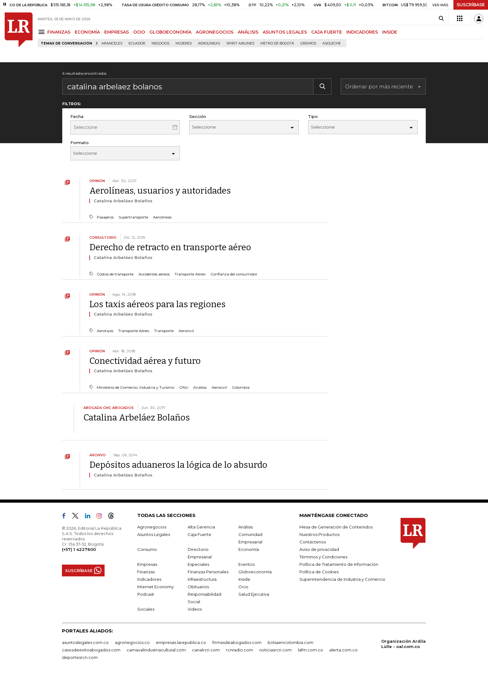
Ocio (243, 586)
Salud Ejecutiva (253, 594)
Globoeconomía (255, 571)
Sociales (145, 609)
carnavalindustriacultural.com (156, 649)
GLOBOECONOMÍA (170, 32)
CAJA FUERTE (326, 32)
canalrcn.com (206, 649)
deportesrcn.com (80, 657)
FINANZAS (58, 32)
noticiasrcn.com (275, 649)
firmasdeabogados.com (236, 642)
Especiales (198, 564)
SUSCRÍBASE (471, 4)
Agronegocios (151, 526)
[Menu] (42, 32)
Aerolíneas (209, 43)
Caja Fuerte (199, 534)
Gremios (308, 43)
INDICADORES (362, 32)
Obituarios (198, 586)
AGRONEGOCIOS (214, 32)
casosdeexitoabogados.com (91, 649)
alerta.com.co (343, 649)
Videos (195, 609)
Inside (244, 579)
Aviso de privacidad (319, 549)
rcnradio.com (239, 649)
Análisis (245, 526)
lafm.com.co (310, 649)
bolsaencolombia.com (290, 642)
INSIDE (389, 32)
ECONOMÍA (87, 32)
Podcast (145, 594)
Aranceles (111, 43)
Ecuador (137, 43)
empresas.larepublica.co (181, 642)
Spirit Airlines (240, 43)
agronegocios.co (132, 642)
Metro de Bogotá (277, 43)
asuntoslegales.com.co (85, 642)
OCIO (139, 32)
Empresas (147, 564)
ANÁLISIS (248, 32)
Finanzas (146, 571)
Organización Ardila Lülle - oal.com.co (403, 644)
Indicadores (149, 579)
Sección (197, 116)
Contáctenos (312, 541)
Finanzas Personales (208, 571)
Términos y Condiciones (323, 556)
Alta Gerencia (201, 526)
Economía (248, 549)
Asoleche (331, 43)
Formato (79, 142)
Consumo (147, 549)
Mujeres (184, 43)
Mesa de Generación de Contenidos (336, 526)
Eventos (246, 564)
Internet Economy (155, 586)
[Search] (441, 19)
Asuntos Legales (153, 534)
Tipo (313, 116)
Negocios (160, 43)
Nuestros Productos (319, 534)
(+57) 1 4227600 (79, 549)
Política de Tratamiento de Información (338, 564)
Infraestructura (202, 579)
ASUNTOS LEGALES (285, 32)
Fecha (76, 116)
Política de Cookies (319, 571)
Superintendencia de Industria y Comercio (342, 579)
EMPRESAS (116, 32)
